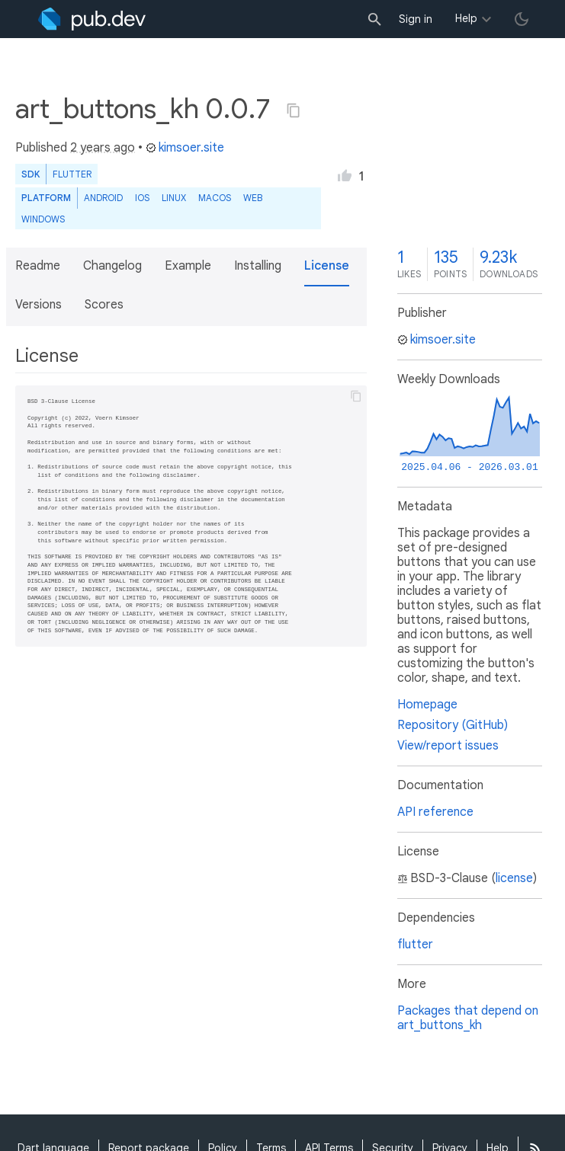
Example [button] (188, 265)
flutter (415, 944)
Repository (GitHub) (452, 725)
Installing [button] (257, 265)
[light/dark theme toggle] (521, 19)
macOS (214, 197)
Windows (43, 219)
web (252, 197)
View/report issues (448, 745)
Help (466, 18)
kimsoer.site (185, 147)
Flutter (72, 174)
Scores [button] (104, 304)
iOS (142, 197)
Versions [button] (38, 304)
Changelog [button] (112, 265)
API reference (435, 812)
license (514, 878)
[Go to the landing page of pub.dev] (92, 19)
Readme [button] (37, 265)
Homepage (427, 704)
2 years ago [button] (102, 147)
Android (103, 197)
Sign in (415, 19)
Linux (174, 197)
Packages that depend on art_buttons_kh (467, 1018)
